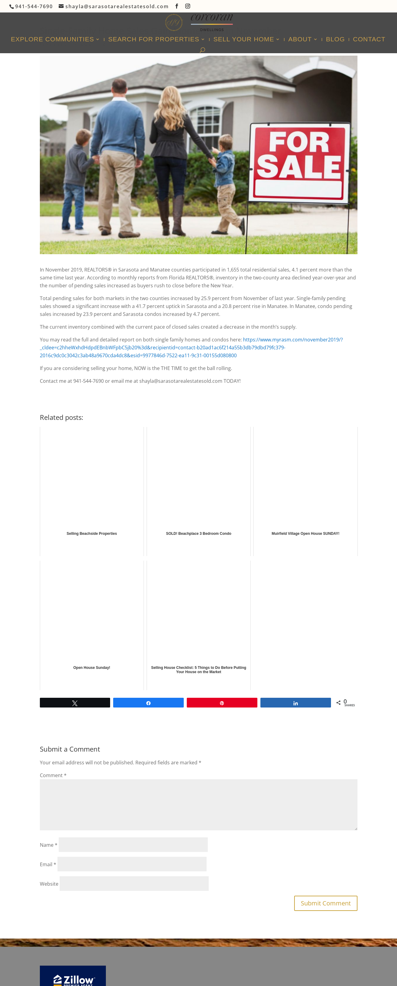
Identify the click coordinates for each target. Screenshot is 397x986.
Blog (335, 40)
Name (48, 845)
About (300, 40)
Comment (53, 775)
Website (49, 883)
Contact (369, 40)
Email (48, 864)
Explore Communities (52, 40)
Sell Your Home (244, 40)
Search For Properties (154, 40)
